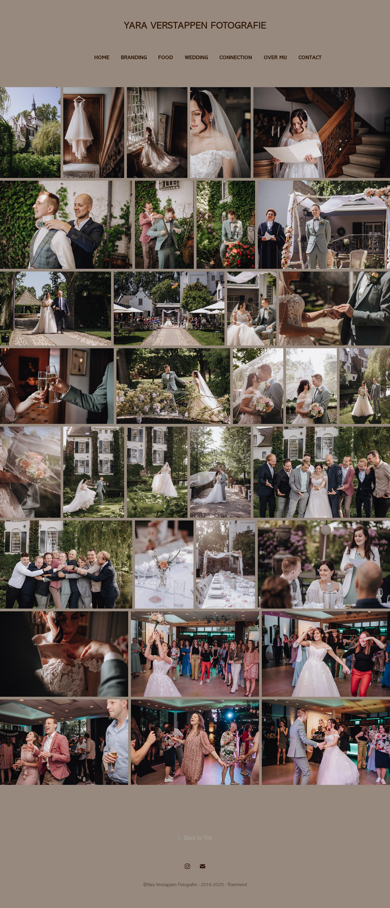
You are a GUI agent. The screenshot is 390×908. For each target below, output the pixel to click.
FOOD (165, 57)
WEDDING (196, 57)
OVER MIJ (275, 57)
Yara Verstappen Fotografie (195, 25)
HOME (101, 57)
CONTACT (310, 57)
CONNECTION (235, 57)
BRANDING (134, 57)
